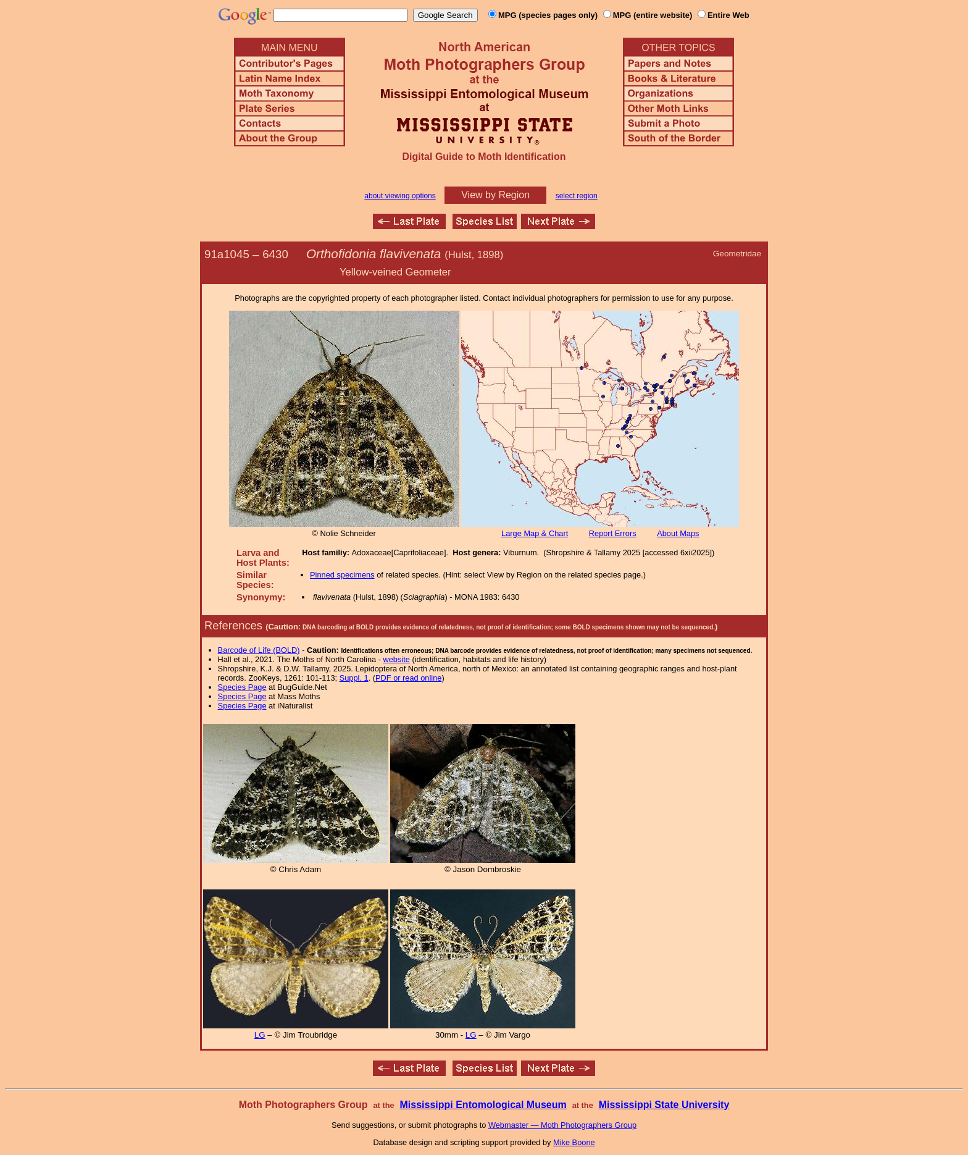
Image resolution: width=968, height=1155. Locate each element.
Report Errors (612, 533)
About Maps (678, 533)
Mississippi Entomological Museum (482, 1104)
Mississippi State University (664, 1104)
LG (259, 1035)
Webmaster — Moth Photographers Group (562, 1125)
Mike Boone (574, 1142)
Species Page (242, 687)
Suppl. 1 (354, 677)
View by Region (495, 195)
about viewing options (399, 195)
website (396, 659)
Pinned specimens (342, 574)
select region (577, 195)
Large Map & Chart (534, 533)
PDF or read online (408, 677)
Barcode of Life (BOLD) (259, 650)
